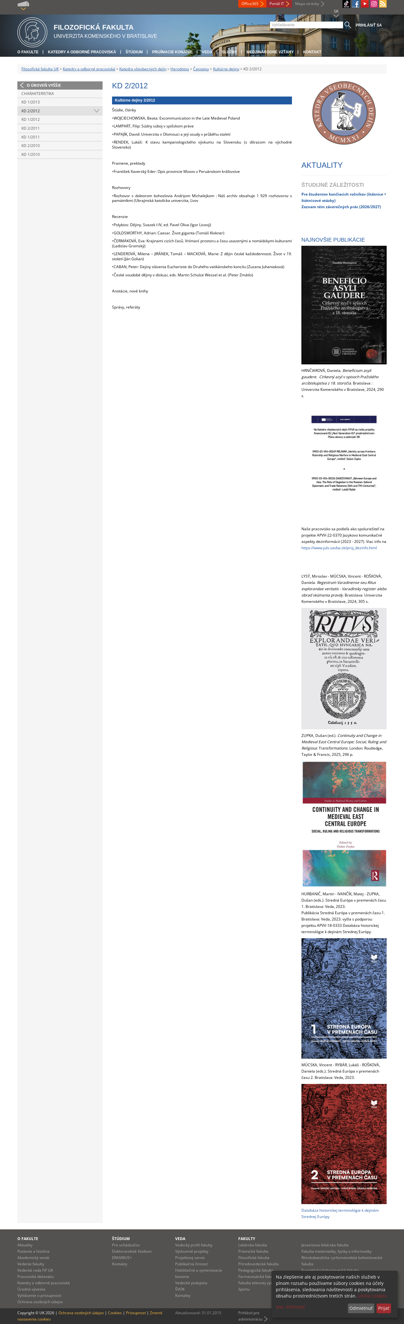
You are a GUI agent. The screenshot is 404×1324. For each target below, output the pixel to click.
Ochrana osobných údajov (40, 1301)
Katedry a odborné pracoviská (82, 52)
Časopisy (201, 69)
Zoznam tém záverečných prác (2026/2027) (341, 206)
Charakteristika (37, 93)
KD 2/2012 (30, 111)
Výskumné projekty (191, 1251)
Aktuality (25, 1245)
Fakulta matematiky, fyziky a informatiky (336, 1251)
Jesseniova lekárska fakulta (325, 1245)
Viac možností (290, 1307)
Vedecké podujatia (191, 1283)
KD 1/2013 (30, 102)
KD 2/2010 (30, 145)
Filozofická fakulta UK (40, 69)
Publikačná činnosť (191, 1264)
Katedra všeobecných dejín (142, 69)
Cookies (115, 1312)
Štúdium (134, 52)
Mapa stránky (307, 3)
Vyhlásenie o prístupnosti (39, 1295)
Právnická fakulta (253, 1251)
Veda (207, 52)
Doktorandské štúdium (132, 1251)
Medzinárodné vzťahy (270, 52)
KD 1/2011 (30, 137)
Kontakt (312, 52)
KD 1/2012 (30, 119)
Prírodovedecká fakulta (258, 1264)
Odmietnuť (360, 1308)
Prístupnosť (136, 1312)
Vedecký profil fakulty (193, 1245)
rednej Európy (317, 1216)
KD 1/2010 (30, 154)
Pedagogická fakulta (256, 1270)
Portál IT (277, 3)
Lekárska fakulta (252, 1245)
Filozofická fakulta (254, 1257)
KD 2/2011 (30, 128)
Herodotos (179, 69)
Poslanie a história (33, 1251)
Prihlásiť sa (369, 25)
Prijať (383, 1308)
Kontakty (119, 1264)
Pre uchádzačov (126, 1245)
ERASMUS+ (122, 1257)
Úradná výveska (31, 1289)
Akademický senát (33, 1257)
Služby (229, 52)
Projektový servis (190, 1257)
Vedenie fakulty (30, 1264)
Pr (303, 194)
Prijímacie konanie (172, 52)
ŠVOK (180, 1289)
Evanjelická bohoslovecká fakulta (330, 1270)
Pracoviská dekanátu (35, 1276)
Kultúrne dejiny (226, 69)
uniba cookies (372, 1296)
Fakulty (246, 1238)
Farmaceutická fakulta (257, 1276)
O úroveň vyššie (44, 85)
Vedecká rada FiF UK (35, 1270)
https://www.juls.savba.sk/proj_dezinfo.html (339, 547)
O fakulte (28, 52)
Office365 (249, 3)
